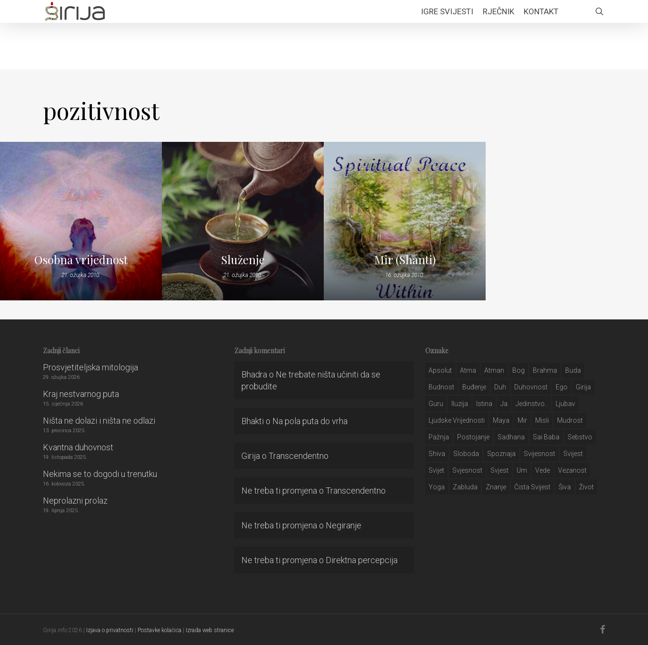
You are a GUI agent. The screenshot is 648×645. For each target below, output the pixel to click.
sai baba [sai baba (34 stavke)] (546, 437)
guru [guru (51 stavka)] (436, 403)
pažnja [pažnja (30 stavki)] (439, 437)
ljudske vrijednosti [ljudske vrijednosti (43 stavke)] (457, 420)
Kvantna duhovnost (78, 447)
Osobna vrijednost (81, 259)
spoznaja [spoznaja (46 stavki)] (501, 453)
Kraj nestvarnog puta (81, 394)
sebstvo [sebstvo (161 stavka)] (580, 437)
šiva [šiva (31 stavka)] (564, 487)
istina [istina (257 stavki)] (484, 403)
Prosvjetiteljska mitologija (90, 367)
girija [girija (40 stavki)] (583, 387)
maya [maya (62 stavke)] (501, 420)
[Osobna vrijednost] (81, 221)
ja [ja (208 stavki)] (504, 403)
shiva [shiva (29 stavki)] (437, 453)
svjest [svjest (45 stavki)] (499, 470)
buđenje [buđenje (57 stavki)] (474, 387)
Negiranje (343, 525)
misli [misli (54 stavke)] (542, 420)
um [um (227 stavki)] (522, 470)
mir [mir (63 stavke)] (522, 420)
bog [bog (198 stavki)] (518, 370)
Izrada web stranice (210, 630)
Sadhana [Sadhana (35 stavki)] (511, 437)
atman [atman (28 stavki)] (494, 370)
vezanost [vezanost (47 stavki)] (572, 470)
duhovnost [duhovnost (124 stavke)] (531, 387)
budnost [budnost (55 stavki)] (441, 387)
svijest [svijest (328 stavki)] (573, 453)
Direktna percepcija (362, 560)
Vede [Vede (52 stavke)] (542, 470)
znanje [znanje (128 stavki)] (496, 487)
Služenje (243, 259)
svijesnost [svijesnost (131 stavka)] (539, 453)
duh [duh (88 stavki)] (500, 387)
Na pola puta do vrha (310, 421)
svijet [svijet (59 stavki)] (436, 470)
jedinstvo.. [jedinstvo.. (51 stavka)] (532, 403)
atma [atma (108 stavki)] (468, 370)
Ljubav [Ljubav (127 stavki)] (565, 403)
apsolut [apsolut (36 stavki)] (440, 370)
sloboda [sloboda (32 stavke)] (466, 453)
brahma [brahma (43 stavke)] (545, 370)
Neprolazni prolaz (75, 501)
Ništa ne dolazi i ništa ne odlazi (99, 421)
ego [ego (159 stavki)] (562, 387)
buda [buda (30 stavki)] (573, 370)
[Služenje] (243, 221)
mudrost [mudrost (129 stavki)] (570, 420)
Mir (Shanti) (405, 259)
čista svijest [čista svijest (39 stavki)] (532, 487)
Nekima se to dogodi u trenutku (100, 474)
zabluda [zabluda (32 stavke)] (465, 487)
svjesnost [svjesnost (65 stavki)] (467, 470)
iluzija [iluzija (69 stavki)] (459, 403)
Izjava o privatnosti (109, 630)
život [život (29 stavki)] (586, 487)
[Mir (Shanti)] (405, 221)
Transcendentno (299, 456)
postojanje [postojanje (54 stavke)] (473, 437)
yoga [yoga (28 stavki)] (437, 487)
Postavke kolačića (159, 630)
